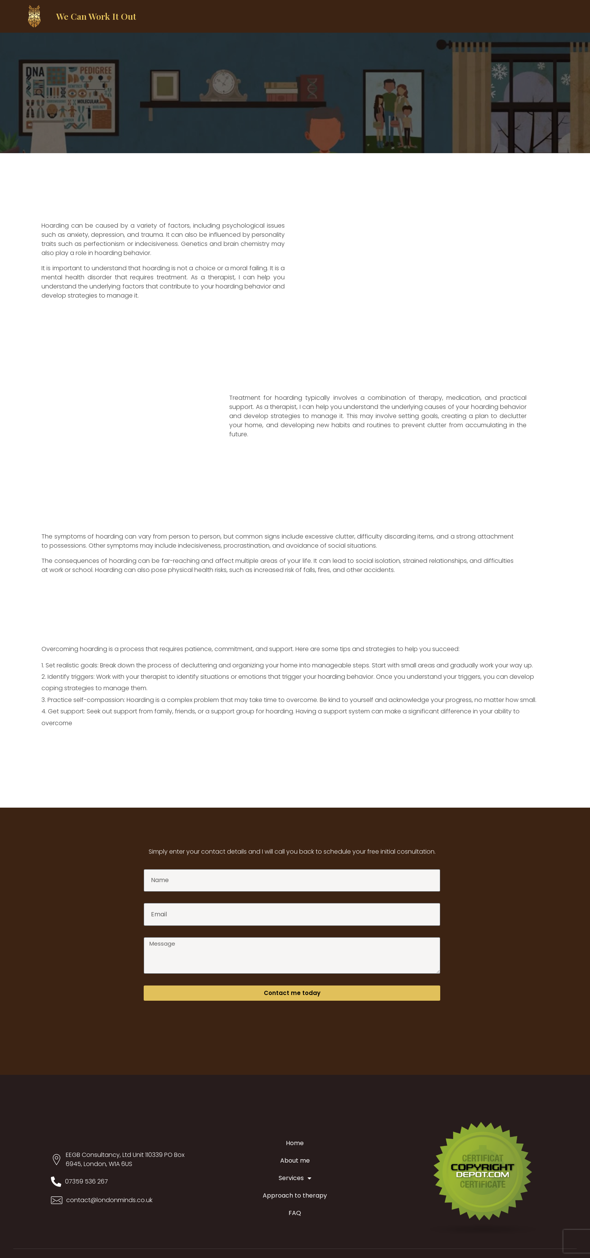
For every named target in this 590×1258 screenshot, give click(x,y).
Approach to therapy (295, 1195)
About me (295, 1160)
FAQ (295, 1213)
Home (295, 1143)
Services (295, 1178)
